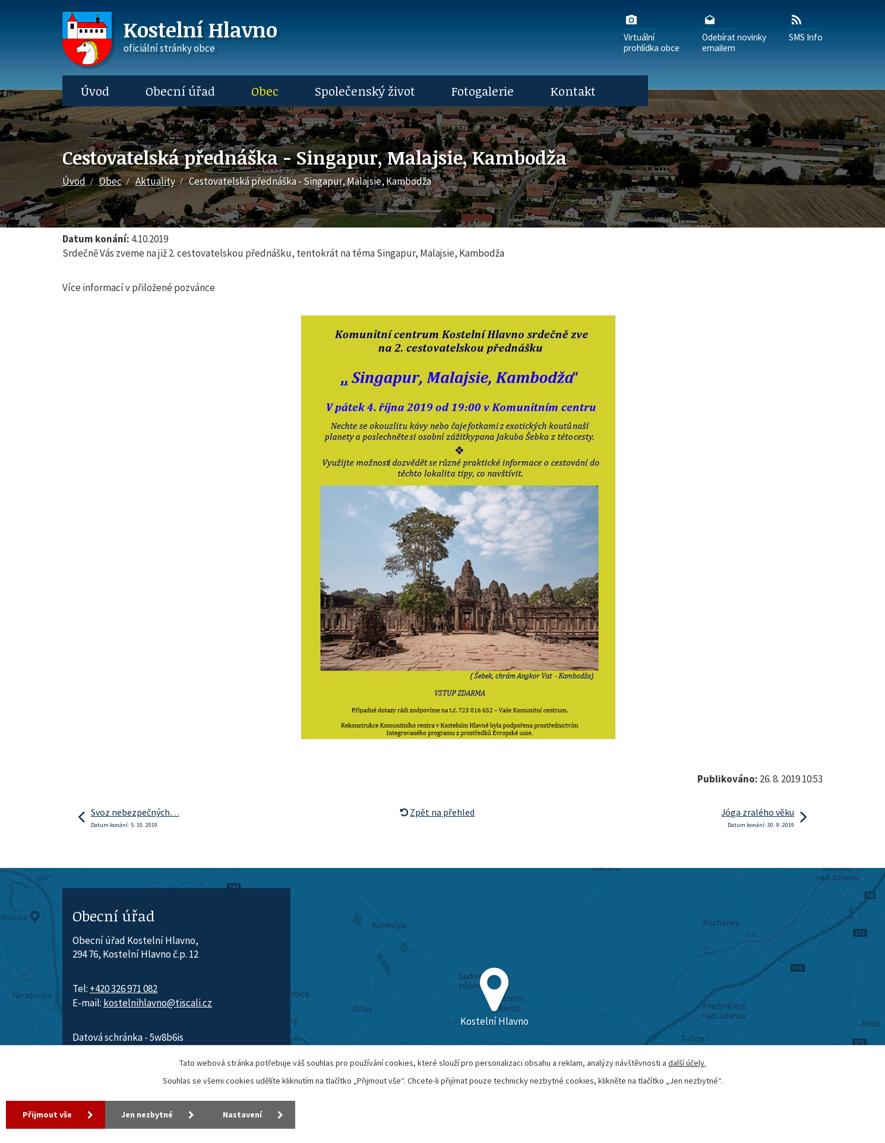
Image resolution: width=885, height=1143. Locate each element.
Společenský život (365, 91)
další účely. (687, 1062)
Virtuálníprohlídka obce (651, 32)
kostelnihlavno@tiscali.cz (157, 1002)
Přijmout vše (47, 1114)
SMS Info (806, 27)
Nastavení (243, 1114)
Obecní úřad (180, 91)
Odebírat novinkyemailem (734, 32)
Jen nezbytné (148, 1114)
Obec (265, 91)
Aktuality (155, 181)
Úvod (95, 91)
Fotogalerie (482, 91)
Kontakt (573, 91)
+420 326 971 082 (123, 988)
